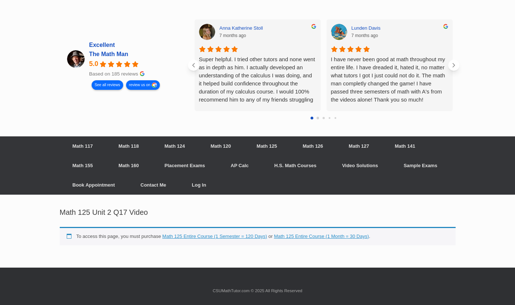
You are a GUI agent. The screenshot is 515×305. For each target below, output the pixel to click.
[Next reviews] (453, 65)
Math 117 (83, 146)
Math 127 (359, 146)
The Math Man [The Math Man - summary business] (108, 54)
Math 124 (175, 146)
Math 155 (83, 165)
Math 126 (313, 146)
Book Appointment (94, 185)
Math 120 (220, 146)
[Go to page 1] (317, 118)
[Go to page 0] (311, 118)
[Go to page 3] (329, 118)
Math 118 (128, 146)
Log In (199, 185)
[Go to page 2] (324, 118)
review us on (139, 84)
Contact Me (153, 185)
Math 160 (128, 165)
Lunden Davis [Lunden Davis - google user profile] (366, 28)
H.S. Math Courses (295, 165)
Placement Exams (185, 165)
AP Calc (240, 165)
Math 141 (405, 146)
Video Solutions (360, 165)
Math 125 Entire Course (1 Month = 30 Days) (321, 236)
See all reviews (107, 84)
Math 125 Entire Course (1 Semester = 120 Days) (214, 236)
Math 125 (267, 146)
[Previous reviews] (193, 65)
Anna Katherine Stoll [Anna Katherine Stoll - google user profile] (241, 28)
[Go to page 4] (335, 118)
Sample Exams (420, 165)
